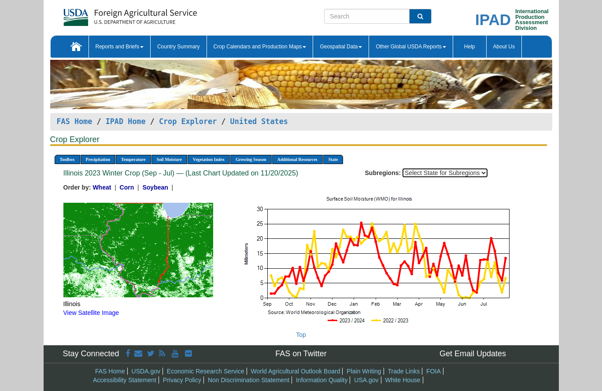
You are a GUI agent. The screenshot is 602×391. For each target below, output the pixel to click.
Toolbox (67, 159)
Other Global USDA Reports (411, 47)
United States (259, 121)
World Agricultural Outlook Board (295, 371)
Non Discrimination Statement (248, 380)
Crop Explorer (188, 121)
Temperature (133, 159)
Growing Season (251, 159)
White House (402, 380)
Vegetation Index (209, 159)
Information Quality (322, 380)
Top (301, 334)
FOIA (433, 371)
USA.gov (366, 380)
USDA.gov (146, 371)
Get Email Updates (472, 353)
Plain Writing (364, 371)
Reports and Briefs (120, 47)
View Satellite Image (91, 312)
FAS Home (74, 121)
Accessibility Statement (124, 380)
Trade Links (404, 371)
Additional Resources (297, 159)
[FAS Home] (108, 14)
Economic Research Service (205, 371)
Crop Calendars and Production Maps (260, 47)
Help (470, 47)
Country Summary (178, 47)
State (333, 159)
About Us (504, 47)
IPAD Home (126, 121)
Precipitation (98, 159)
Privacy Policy (182, 380)
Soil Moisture (169, 159)
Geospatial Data (341, 47)
